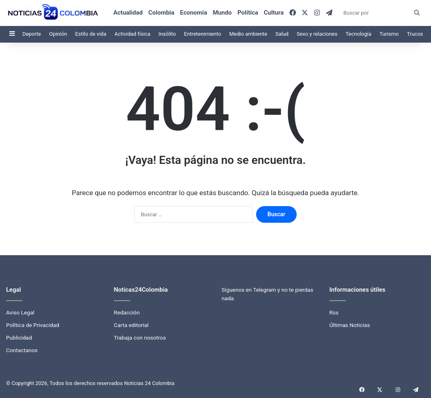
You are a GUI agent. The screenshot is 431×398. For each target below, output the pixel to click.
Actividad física (132, 34)
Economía (193, 12)
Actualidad (127, 12)
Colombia (161, 12)
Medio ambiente (248, 34)
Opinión (58, 34)
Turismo (389, 34)
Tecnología (358, 34)
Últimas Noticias (350, 325)
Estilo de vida (90, 34)
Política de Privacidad (32, 325)
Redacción (127, 312)
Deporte (31, 34)
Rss (334, 312)
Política (247, 12)
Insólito (167, 34)
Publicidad (19, 337)
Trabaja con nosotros (140, 337)
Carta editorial (131, 325)
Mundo (222, 12)
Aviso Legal (20, 312)
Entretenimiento (202, 34)
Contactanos (21, 350)
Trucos (415, 34)
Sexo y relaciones (317, 34)
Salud (282, 34)
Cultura (274, 12)
